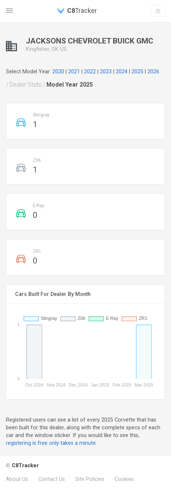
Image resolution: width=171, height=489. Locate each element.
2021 (74, 71)
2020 (58, 71)
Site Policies (89, 479)
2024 (122, 71)
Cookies (124, 479)
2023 (106, 71)
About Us (17, 479)
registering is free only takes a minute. (51, 443)
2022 (90, 71)
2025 (137, 71)
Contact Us (51, 479)
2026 (153, 71)
